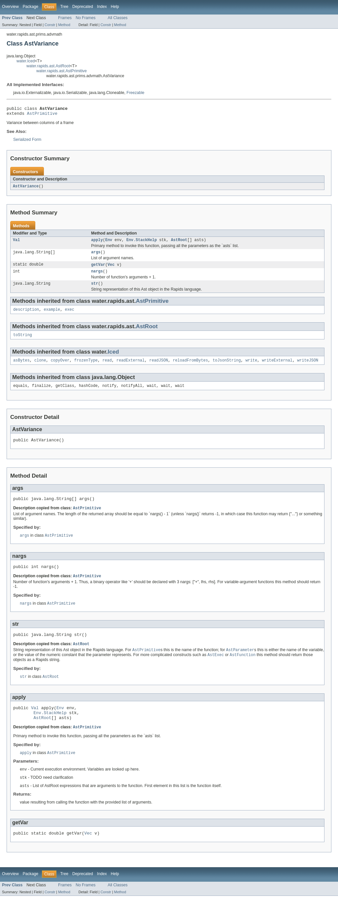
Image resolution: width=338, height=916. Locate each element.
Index (102, 6)
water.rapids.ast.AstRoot (48, 66)
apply (97, 242)
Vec (111, 268)
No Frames (85, 18)
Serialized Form (27, 141)
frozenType (86, 367)
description (26, 315)
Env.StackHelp (141, 242)
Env (108, 242)
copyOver (60, 367)
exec (69, 315)
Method (64, 25)
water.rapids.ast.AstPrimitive (61, 71)
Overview (10, 6)
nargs (97, 275)
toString (22, 341)
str (94, 288)
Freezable (135, 92)
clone (40, 367)
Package (30, 6)
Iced (113, 358)
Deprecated (82, 6)
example (52, 315)
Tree (64, 6)
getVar (98, 268)
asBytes (21, 367)
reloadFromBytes (190, 367)
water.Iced (26, 61)
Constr (50, 25)
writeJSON (307, 367)
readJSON (158, 367)
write (251, 367)
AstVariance (26, 188)
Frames (65, 18)
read (107, 367)
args (95, 255)
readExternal (131, 367)
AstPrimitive (42, 115)
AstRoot (179, 242)
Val (16, 242)
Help (115, 6)
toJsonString (227, 367)
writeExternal (277, 367)
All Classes (117, 18)
